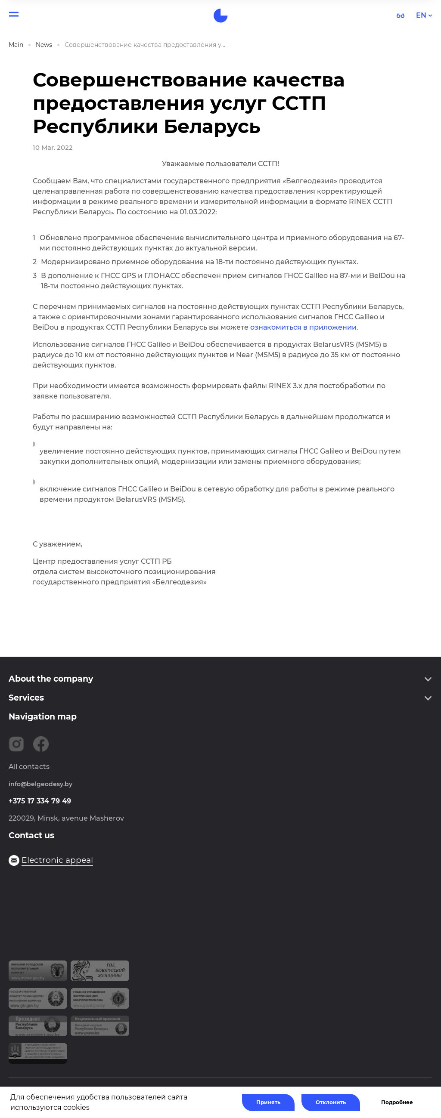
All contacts (29, 767)
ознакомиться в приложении (303, 327)
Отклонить (331, 1102)
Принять (268, 1102)
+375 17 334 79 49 (40, 801)
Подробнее (397, 1102)
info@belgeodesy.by (40, 784)
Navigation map (43, 717)
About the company (51, 679)
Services (26, 698)
